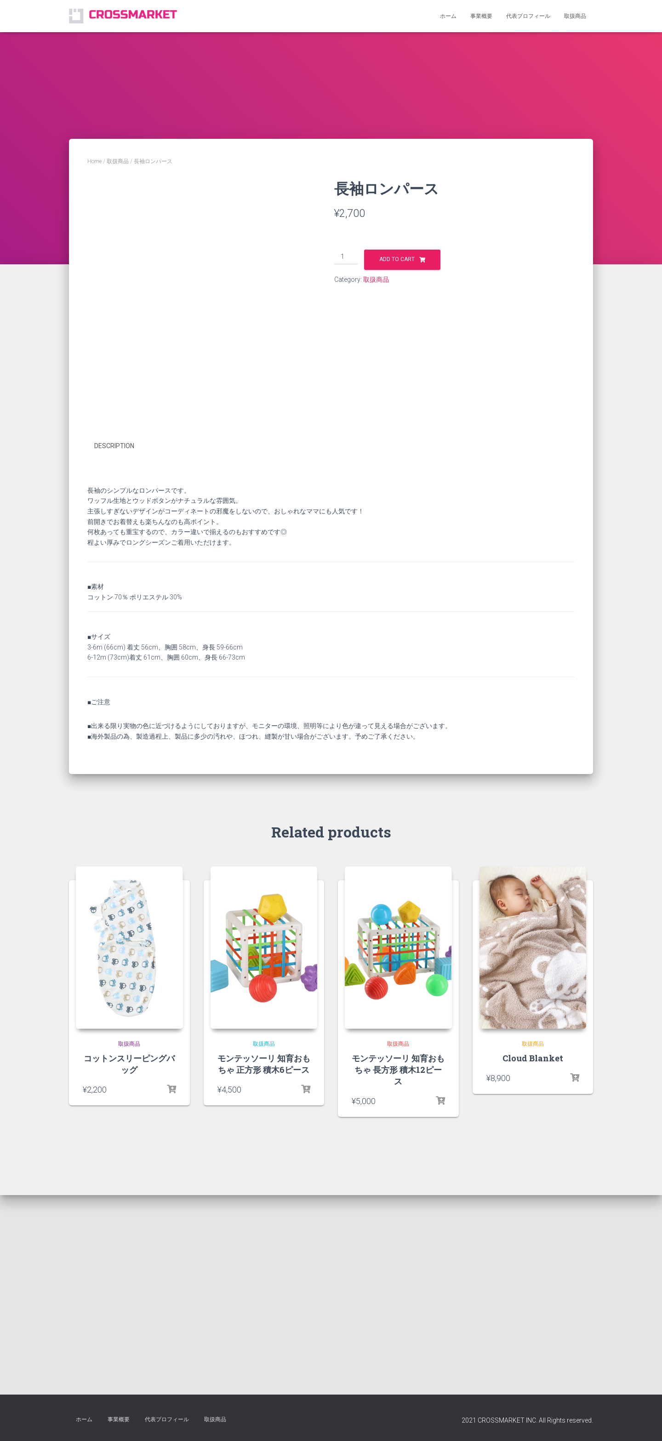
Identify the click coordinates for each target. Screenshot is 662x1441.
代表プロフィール (528, 16)
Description (114, 665)
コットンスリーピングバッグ (129, 1282)
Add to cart (397, 259)
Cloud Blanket (532, 1276)
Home (94, 161)
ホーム (448, 16)
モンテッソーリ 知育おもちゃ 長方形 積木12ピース (398, 1288)
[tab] (121, 665)
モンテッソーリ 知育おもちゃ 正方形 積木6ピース (263, 1282)
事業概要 (481, 16)
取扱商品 (575, 16)
